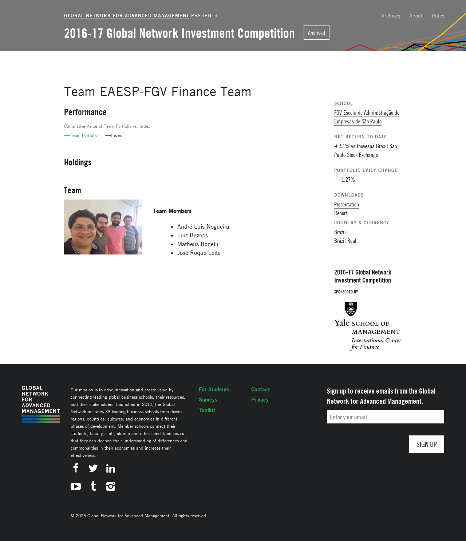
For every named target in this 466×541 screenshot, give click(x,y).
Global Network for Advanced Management (126, 15)
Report (340, 213)
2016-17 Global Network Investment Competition (179, 33)
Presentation (346, 204)
